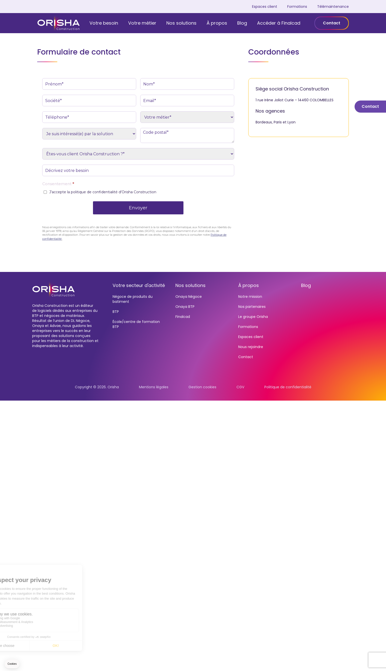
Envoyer (138, 208)
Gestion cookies (202, 387)
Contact (331, 23)
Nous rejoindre (250, 346)
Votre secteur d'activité (139, 285)
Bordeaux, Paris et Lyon (276, 122)
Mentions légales (153, 387)
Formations (297, 6)
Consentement (58, 183)
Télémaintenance (333, 6)
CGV (240, 387)
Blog (242, 23)
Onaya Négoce (188, 296)
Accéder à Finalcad (278, 23)
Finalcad (182, 316)
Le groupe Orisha (253, 316)
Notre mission (250, 296)
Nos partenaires (252, 306)
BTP (116, 311)
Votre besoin (103, 23)
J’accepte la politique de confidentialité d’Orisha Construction (102, 192)
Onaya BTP (185, 306)
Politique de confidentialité (287, 387)
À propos (217, 23)
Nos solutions (181, 23)
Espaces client (264, 6)
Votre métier (142, 23)
